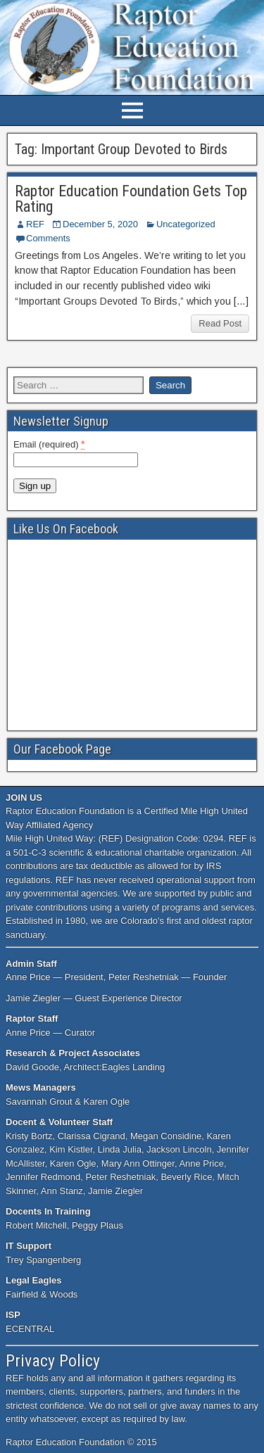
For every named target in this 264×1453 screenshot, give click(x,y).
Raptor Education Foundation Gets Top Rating (131, 198)
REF (35, 224)
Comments (48, 238)
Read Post (220, 323)
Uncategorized (185, 224)
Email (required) (49, 444)
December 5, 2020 (100, 224)
